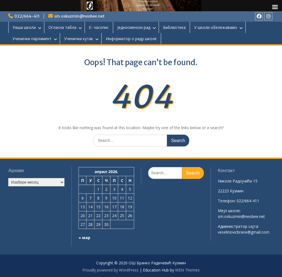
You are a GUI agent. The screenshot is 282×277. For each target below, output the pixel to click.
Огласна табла (62, 27)
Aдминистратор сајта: (238, 226)
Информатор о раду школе (131, 38)
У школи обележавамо (215, 27)
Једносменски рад (133, 27)
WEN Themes (187, 270)
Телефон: (226, 200)
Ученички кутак (78, 38)
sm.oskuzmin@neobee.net (79, 16)
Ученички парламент (31, 38)
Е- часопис (99, 27)
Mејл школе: (229, 210)
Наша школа (24, 27)
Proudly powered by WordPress (110, 270)
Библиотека (174, 27)
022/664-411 (27, 16)
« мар (84, 237)
